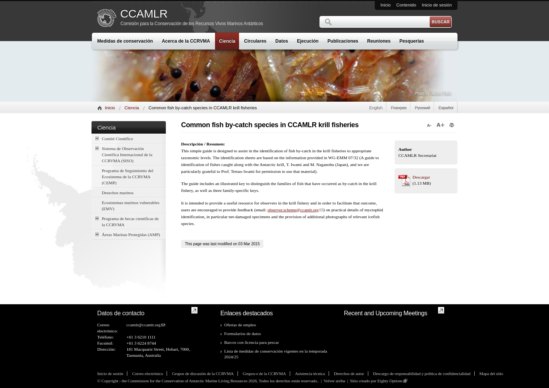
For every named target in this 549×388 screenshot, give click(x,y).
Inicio (385, 5)
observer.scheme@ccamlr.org (293, 210)
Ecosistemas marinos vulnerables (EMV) (130, 205)
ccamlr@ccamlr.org (144, 325)
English (375, 107)
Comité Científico (114, 138)
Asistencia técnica (310, 373)
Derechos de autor (349, 373)
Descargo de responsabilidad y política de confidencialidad (421, 373)
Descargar (421, 177)
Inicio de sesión (437, 5)
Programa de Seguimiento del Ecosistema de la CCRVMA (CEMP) (127, 176)
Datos (281, 41)
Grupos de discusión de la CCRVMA (203, 373)
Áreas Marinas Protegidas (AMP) (127, 234)
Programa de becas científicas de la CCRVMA (127, 221)
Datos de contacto (120, 313)
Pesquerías (412, 41)
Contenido (406, 5)
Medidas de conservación (125, 41)
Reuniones (378, 41)
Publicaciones (342, 41)
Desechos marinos (117, 192)
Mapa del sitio (491, 373)
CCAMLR (143, 13)
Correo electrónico (147, 373)
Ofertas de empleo (240, 325)
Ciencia (227, 41)
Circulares (255, 41)
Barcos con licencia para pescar (251, 342)
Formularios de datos (242, 333)
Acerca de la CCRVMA (186, 41)
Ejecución (308, 41)
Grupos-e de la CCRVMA (264, 373)
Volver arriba (334, 380)
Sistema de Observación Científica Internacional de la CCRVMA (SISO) (123, 154)
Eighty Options (390, 380)
